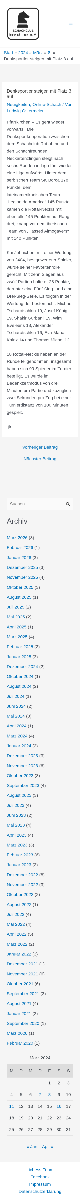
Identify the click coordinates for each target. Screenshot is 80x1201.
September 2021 (23, 993)
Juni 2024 (16, 706)
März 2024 (17, 735)
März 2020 (17, 1033)
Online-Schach (46, 104)
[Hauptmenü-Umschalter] (71, 24)
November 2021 (22, 973)
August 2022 (19, 904)
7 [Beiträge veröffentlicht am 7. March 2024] (40, 1094)
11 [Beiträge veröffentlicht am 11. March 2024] (11, 1106)
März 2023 (17, 844)
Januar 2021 (19, 1013)
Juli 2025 (15, 606)
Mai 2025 (16, 616)
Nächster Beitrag (40, 459)
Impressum (40, 1184)
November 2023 (22, 765)
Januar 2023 (19, 864)
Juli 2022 (15, 914)
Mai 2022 (16, 924)
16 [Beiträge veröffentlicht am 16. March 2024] (58, 1106)
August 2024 (19, 686)
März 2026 (17, 537)
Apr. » (48, 1146)
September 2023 (23, 785)
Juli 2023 (15, 805)
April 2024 (17, 725)
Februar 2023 (20, 854)
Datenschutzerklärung (40, 1191)
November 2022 (22, 884)
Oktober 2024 (20, 676)
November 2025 (22, 577)
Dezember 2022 (22, 874)
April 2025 (17, 626)
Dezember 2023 (22, 755)
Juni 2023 (16, 815)
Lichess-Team (40, 1169)
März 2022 (17, 944)
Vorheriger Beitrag (40, 447)
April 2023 (17, 835)
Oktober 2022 (20, 894)
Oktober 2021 (20, 983)
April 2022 (17, 934)
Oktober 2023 (20, 775)
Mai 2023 (16, 825)
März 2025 (17, 636)
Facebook (40, 1176)
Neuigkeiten (18, 104)
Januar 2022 (19, 953)
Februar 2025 (20, 646)
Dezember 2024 (22, 666)
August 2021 (19, 1003)
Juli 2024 (15, 696)
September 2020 (23, 1023)
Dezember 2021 (22, 963)
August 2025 (19, 597)
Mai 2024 (16, 716)
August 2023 (19, 795)
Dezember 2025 (22, 567)
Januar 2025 (19, 656)
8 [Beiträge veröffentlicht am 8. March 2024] (49, 1094)
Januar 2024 (19, 745)
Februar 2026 (20, 547)
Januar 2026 (19, 557)
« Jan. (33, 1146)
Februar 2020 (20, 1043)
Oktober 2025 (20, 587)
